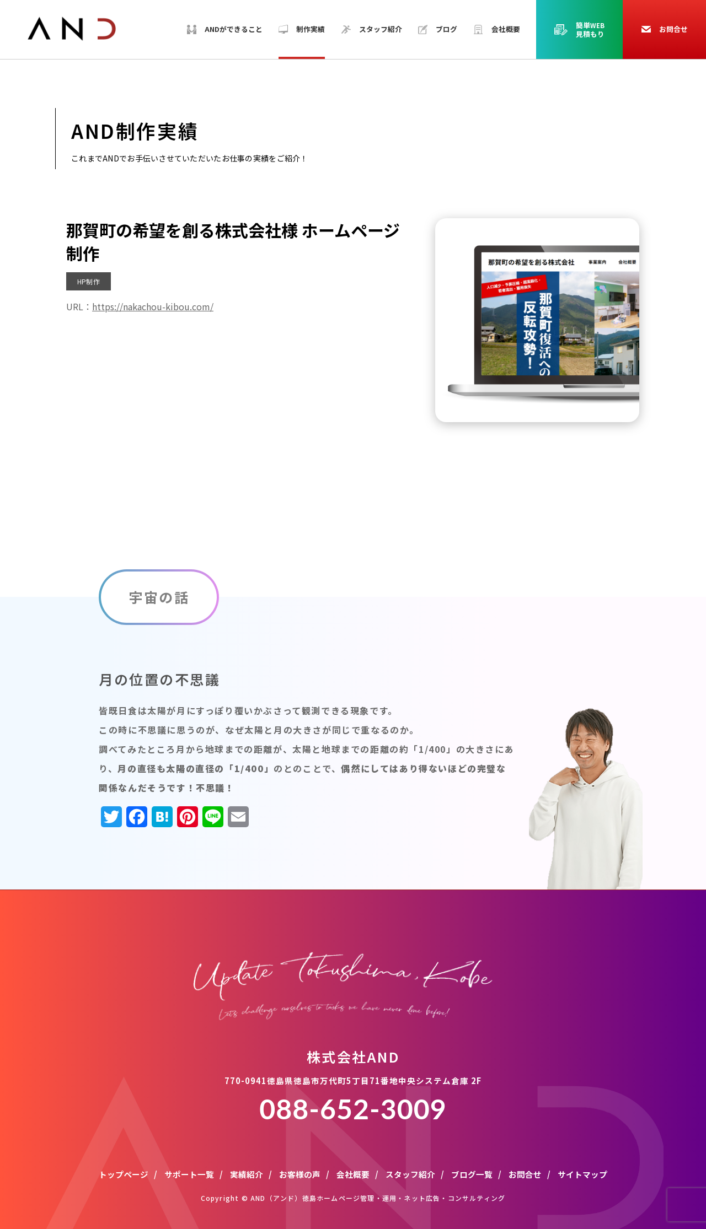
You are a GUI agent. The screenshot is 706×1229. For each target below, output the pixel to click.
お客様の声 (299, 1174)
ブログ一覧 (472, 1174)
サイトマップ (582, 1174)
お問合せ (525, 1174)
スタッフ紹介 (410, 1174)
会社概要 (353, 1174)
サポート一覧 (189, 1174)
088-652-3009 (352, 1108)
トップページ (123, 1174)
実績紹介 (246, 1174)
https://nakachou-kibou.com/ (152, 306)
